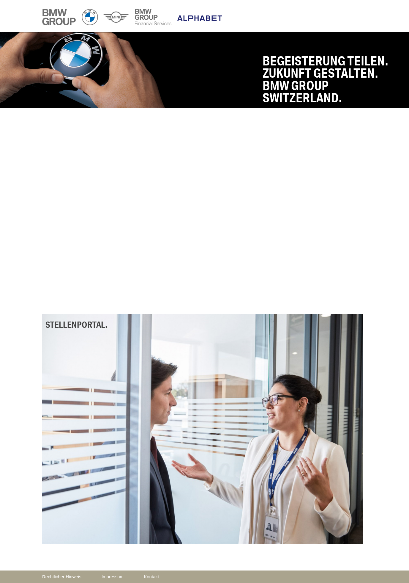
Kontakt (151, 576)
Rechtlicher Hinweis (61, 576)
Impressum (113, 576)
